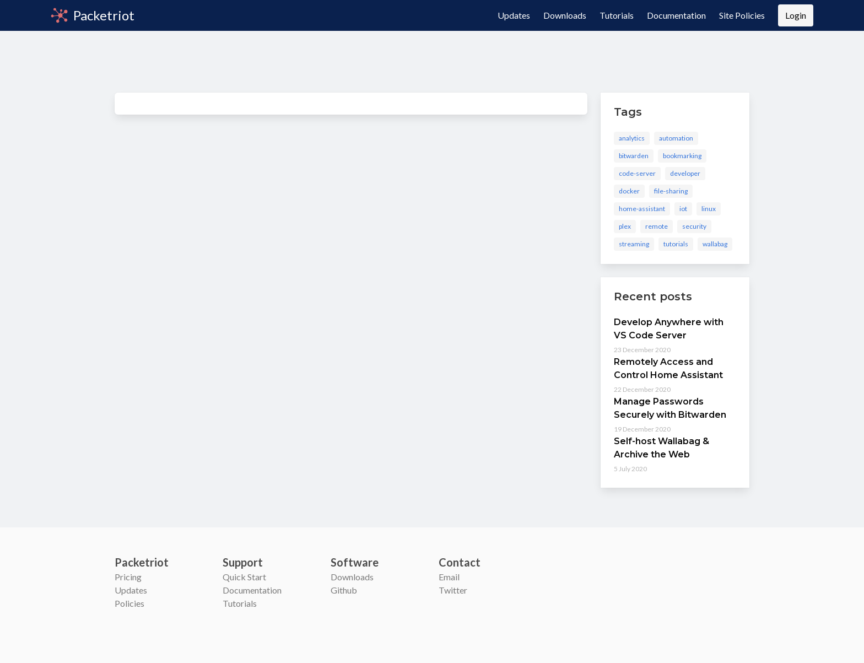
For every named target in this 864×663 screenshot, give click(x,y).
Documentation (676, 15)
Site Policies (742, 15)
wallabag (715, 244)
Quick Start (244, 577)
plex (625, 226)
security (694, 226)
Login (795, 15)
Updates (514, 15)
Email (449, 577)
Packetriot (92, 15)
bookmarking (682, 156)
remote (656, 226)
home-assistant (642, 208)
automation (676, 138)
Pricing (128, 577)
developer (685, 173)
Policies (129, 603)
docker (629, 191)
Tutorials (617, 15)
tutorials (675, 244)
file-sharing (671, 191)
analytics (632, 138)
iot (683, 208)
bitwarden (634, 156)
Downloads (564, 15)
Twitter (453, 590)
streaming (634, 244)
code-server (637, 173)
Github (344, 590)
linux (708, 208)
